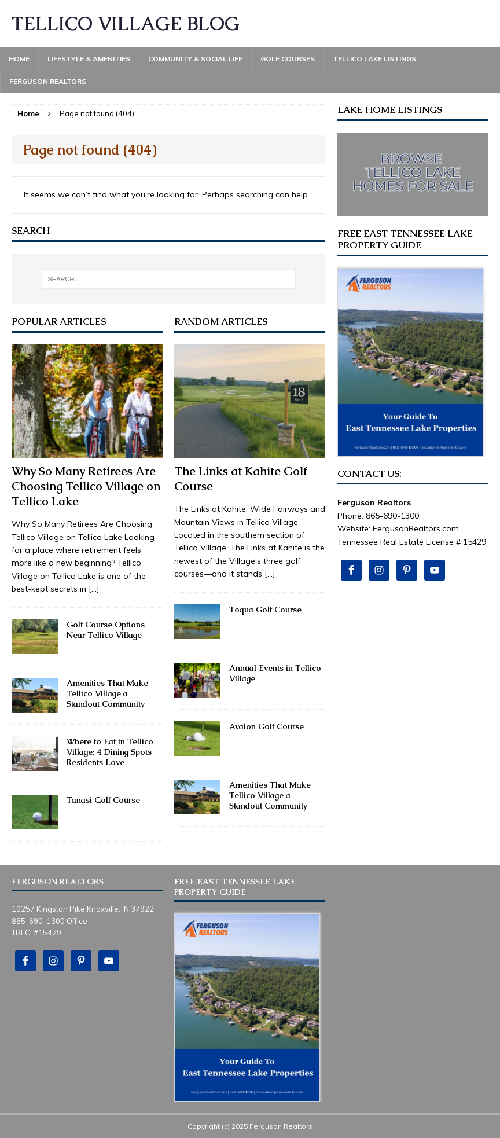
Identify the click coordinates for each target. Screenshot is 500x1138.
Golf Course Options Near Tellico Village (106, 629)
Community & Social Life (195, 58)
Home (19, 58)
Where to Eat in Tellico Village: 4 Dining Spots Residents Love (110, 752)
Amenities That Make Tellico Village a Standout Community (107, 693)
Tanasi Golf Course (103, 800)
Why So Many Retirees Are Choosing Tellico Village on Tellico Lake (86, 486)
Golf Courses (287, 58)
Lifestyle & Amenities (88, 58)
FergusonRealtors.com (416, 528)
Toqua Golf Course (265, 609)
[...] (94, 588)
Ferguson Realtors (47, 81)
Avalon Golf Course (266, 726)
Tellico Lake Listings (374, 58)
